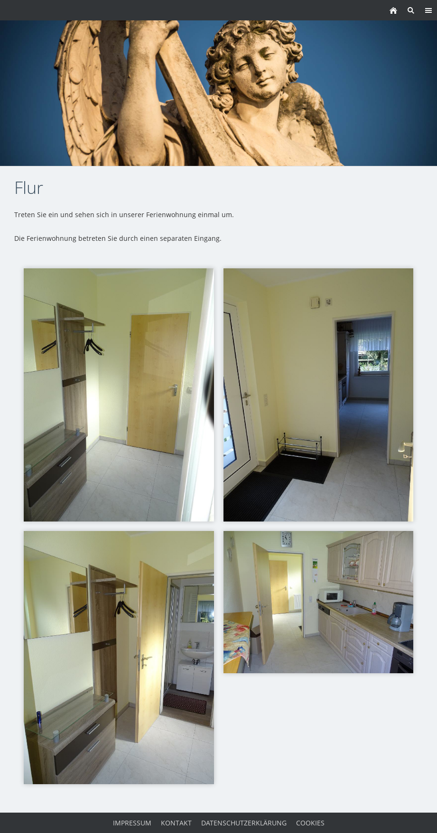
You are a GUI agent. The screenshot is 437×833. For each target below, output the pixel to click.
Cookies (310, 822)
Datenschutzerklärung (244, 822)
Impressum (132, 822)
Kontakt (176, 822)
